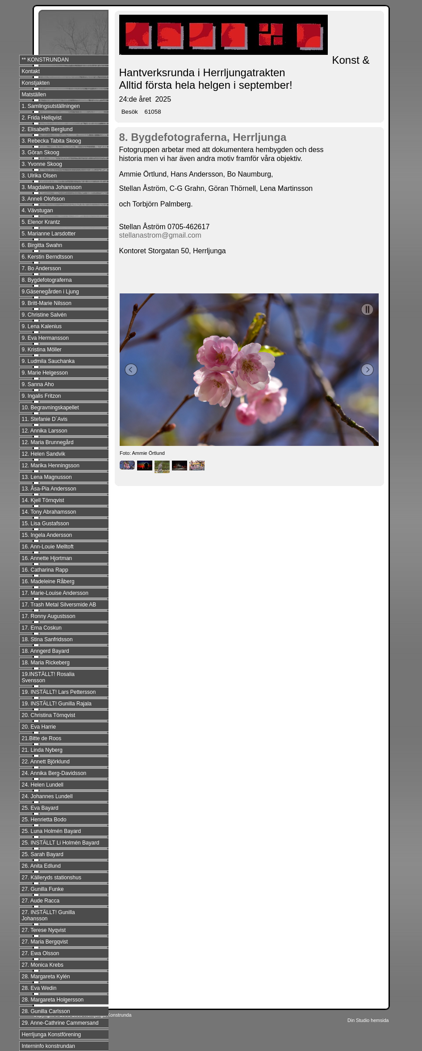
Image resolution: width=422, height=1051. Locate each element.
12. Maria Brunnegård (48, 442)
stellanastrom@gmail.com (160, 235)
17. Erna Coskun (42, 628)
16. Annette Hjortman (47, 558)
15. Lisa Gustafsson (45, 523)
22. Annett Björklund (46, 761)
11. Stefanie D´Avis (45, 419)
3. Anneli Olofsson (43, 199)
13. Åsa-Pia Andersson (49, 489)
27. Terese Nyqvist (44, 930)
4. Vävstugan (37, 210)
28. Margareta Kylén (46, 976)
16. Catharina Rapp (45, 570)
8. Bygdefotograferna (47, 280)
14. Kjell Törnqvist (43, 500)
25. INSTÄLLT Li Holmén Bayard (61, 843)
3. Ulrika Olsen (39, 176)
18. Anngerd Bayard (45, 651)
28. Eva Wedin (39, 988)
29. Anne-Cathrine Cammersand (60, 1023)
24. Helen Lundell (42, 785)
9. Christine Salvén (44, 315)
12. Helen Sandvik (43, 454)
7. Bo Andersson (41, 268)
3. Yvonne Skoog (42, 164)
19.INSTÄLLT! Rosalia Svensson (48, 677)
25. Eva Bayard (40, 808)
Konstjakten (36, 83)
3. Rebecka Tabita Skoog (51, 141)
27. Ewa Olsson (40, 953)
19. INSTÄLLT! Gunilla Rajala (57, 704)
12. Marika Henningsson (50, 465)
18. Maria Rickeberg (46, 662)
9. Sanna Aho (38, 384)
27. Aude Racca (41, 901)
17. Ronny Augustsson (48, 616)
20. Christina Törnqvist (48, 715)
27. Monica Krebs (42, 965)
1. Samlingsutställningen (51, 106)
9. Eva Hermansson (45, 338)
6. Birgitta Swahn (42, 245)
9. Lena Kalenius (42, 326)
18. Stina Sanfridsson (47, 639)
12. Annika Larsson (44, 431)
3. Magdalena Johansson (52, 187)
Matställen (34, 94)
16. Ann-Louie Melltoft (48, 547)
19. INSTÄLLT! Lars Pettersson (59, 692)
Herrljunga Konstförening (51, 1034)
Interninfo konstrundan (48, 1046)
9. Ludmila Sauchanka (48, 361)
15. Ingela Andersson (47, 535)
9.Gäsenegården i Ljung (50, 292)
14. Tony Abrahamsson (49, 512)
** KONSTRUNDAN (45, 60)
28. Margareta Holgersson (53, 1000)
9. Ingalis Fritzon (41, 396)
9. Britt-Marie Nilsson (46, 303)
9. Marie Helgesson (45, 373)
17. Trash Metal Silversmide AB (59, 605)
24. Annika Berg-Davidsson (54, 773)
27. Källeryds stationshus (51, 877)
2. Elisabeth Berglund (47, 129)
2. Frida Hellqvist (42, 118)
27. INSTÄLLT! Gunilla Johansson (48, 915)
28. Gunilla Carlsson (46, 1011)
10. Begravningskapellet (50, 407)
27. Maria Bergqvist (45, 942)
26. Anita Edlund (41, 866)
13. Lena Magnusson (47, 477)
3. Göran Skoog (40, 152)
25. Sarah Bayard (42, 854)
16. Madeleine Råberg (48, 581)
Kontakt (31, 71)
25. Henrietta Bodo (44, 819)
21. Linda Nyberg (42, 750)
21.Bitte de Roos (42, 738)
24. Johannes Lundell (47, 796)
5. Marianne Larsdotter (49, 234)
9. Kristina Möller (42, 349)
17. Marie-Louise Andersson (55, 593)
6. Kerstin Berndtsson (47, 257)
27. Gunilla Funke (43, 889)
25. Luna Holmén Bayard (51, 831)
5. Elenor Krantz (41, 222)
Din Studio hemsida (368, 1020)
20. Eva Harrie (39, 727)
